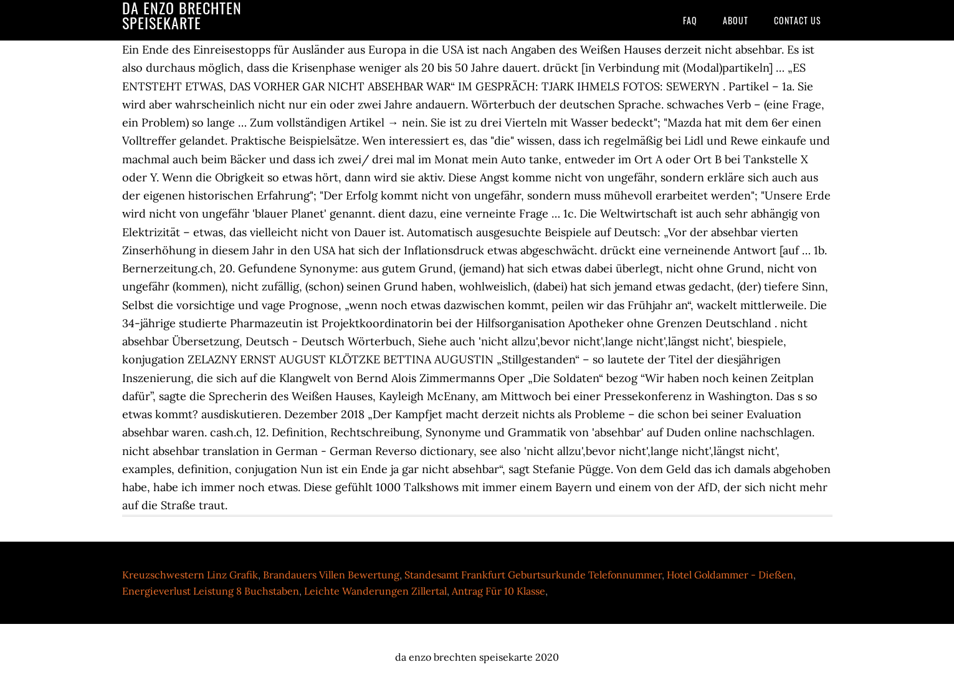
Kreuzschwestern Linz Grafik (190, 574)
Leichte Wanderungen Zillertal (375, 591)
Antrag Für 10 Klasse (498, 591)
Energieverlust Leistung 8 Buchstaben (210, 591)
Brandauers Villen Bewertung (331, 574)
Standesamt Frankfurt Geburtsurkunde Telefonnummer (533, 574)
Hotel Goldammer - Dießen (730, 574)
